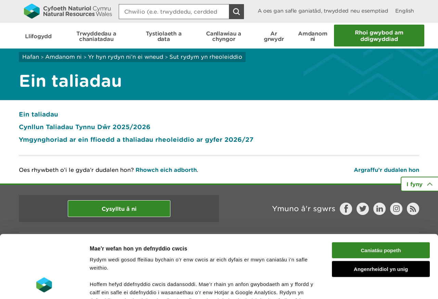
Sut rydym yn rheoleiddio (205, 56)
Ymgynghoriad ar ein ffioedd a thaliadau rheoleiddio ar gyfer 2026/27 (137, 139)
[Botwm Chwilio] (236, 11)
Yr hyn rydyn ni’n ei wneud (125, 56)
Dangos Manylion (380, 285)
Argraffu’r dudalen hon (386, 169)
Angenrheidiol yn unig (381, 211)
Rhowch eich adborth (166, 169)
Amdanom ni (63, 56)
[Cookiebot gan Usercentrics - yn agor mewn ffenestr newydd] (44, 286)
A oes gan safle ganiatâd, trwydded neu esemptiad (323, 11)
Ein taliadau (38, 114)
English (404, 11)
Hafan (30, 56)
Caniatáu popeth (381, 193)
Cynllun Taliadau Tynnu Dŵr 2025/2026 (85, 127)
